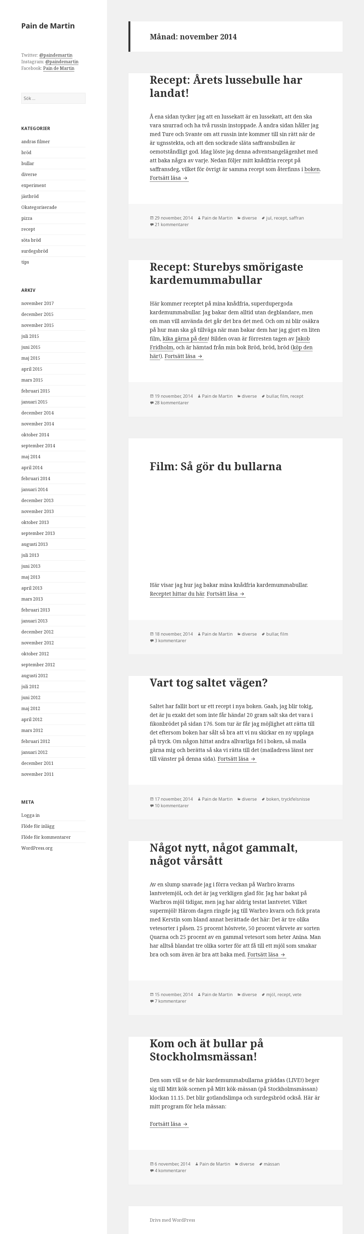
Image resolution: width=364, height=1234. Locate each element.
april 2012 (31, 719)
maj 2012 (30, 708)
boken (312, 169)
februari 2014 (35, 478)
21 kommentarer (172, 224)
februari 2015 (35, 391)
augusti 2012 (34, 676)
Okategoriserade (39, 207)
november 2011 (37, 774)
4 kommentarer (170, 1170)
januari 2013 (34, 621)
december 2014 (37, 413)
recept (28, 229)
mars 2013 (32, 599)
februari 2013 (35, 610)
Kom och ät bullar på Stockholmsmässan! (207, 1049)
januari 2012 (34, 752)
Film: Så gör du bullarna (216, 466)
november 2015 (37, 325)
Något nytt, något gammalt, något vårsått (224, 854)
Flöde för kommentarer (46, 837)
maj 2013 (30, 577)
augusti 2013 (34, 544)
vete (297, 994)
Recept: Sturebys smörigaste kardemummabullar (226, 273)
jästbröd (30, 196)
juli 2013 (30, 555)
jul (269, 218)
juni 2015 (30, 347)
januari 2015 (34, 402)
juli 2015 (30, 336)
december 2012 (37, 632)
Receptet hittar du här (177, 593)
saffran (296, 218)
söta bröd (31, 240)
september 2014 (38, 446)
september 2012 (38, 665)
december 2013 (37, 500)
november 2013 (37, 511)
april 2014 (31, 468)
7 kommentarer (170, 1001)
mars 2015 (32, 380)
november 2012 (37, 643)
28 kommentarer (172, 403)
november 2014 (37, 424)
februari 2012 (35, 741)
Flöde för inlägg (38, 826)
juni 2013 (30, 566)
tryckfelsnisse (295, 799)
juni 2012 (30, 697)
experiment (33, 185)
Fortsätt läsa (169, 177)
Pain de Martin (48, 26)
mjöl (270, 994)
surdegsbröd (34, 251)
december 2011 (37, 763)
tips (25, 262)
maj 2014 (30, 457)
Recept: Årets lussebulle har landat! (226, 86)
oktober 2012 (35, 654)
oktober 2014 (35, 435)
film (284, 396)
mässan (272, 1164)
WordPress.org (37, 848)
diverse (29, 174)
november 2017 (37, 303)
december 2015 (37, 314)
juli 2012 (30, 687)
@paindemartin (55, 55)
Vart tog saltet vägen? (209, 682)
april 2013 (31, 588)
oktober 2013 (35, 522)
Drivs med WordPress (172, 1220)
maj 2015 (30, 358)
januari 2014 (34, 489)
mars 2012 (32, 730)
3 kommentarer (170, 641)
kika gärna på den (185, 338)
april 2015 (31, 369)
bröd (26, 152)
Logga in (30, 815)
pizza (26, 218)
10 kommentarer (172, 806)
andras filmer (35, 142)
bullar (27, 163)
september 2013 (38, 533)
